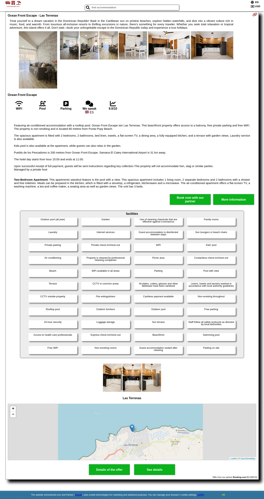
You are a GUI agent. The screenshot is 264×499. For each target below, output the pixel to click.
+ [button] (13, 409)
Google (78, 495)
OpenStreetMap (247, 458)
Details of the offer (109, 469)
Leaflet (233, 458)
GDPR (200, 495)
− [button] (13, 414)
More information (233, 199)
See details (155, 469)
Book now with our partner (190, 199)
